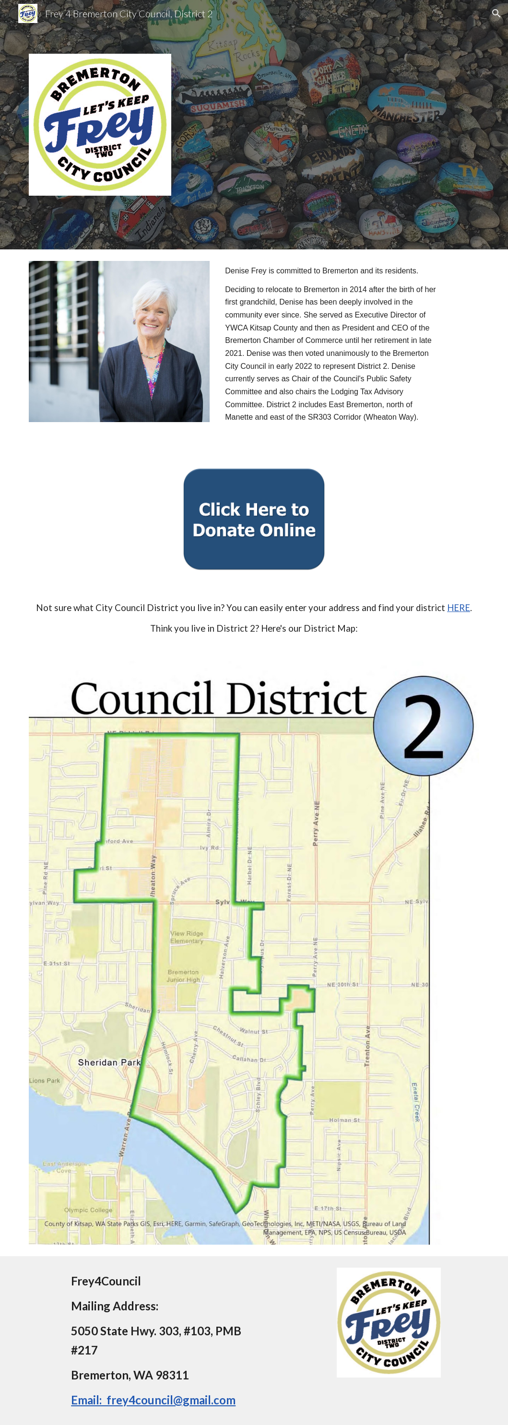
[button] (496, 13)
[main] (330, 353)
